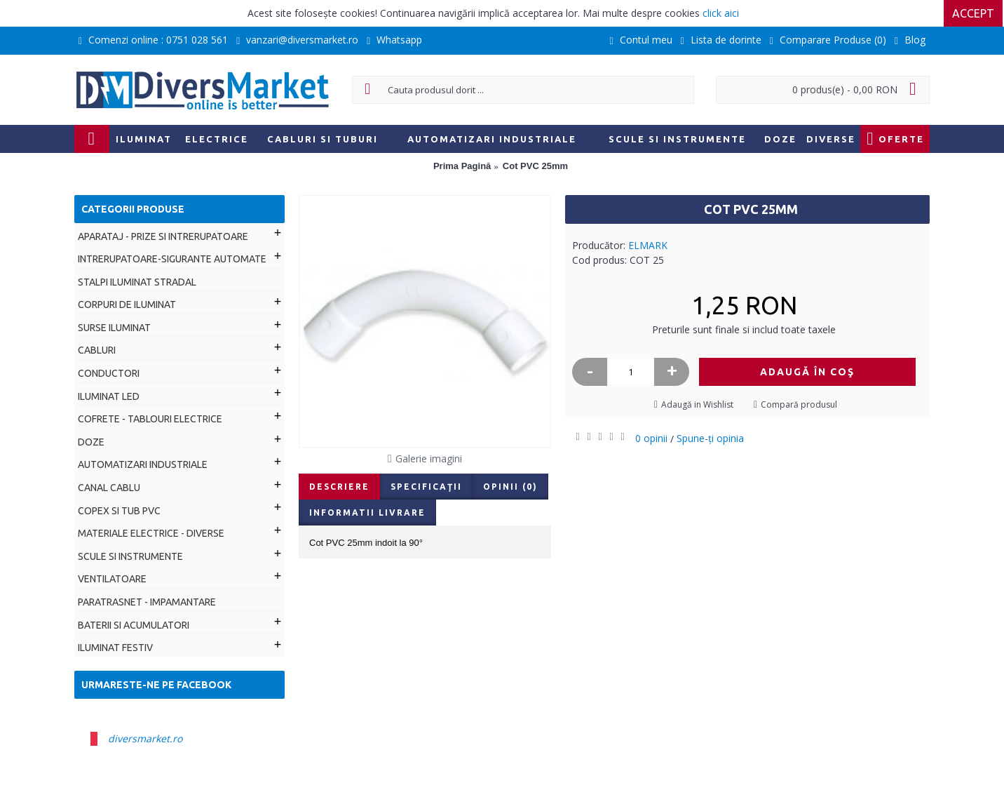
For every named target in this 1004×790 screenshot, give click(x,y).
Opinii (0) (510, 486)
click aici (721, 13)
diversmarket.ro (145, 738)
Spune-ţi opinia (710, 438)
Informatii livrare (367, 512)
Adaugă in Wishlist (697, 404)
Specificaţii (426, 486)
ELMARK (647, 245)
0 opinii (651, 438)
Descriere (339, 486)
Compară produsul (799, 404)
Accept (975, 13)
